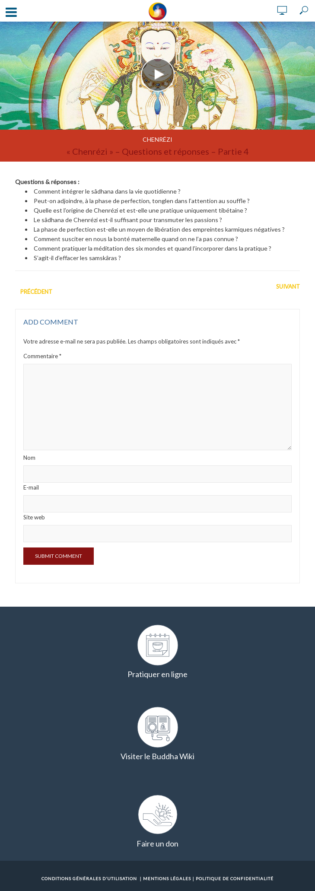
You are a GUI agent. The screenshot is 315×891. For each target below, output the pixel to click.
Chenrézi (157, 139)
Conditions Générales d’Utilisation (89, 878)
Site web (34, 517)
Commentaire (42, 356)
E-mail (31, 487)
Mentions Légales (167, 878)
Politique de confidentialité (235, 878)
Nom (29, 457)
